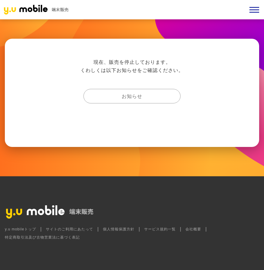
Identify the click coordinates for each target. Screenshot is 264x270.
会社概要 (193, 229)
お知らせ (132, 96)
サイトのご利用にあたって (69, 229)
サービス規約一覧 (160, 229)
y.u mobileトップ (20, 229)
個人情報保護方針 (118, 229)
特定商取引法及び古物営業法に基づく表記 (42, 237)
